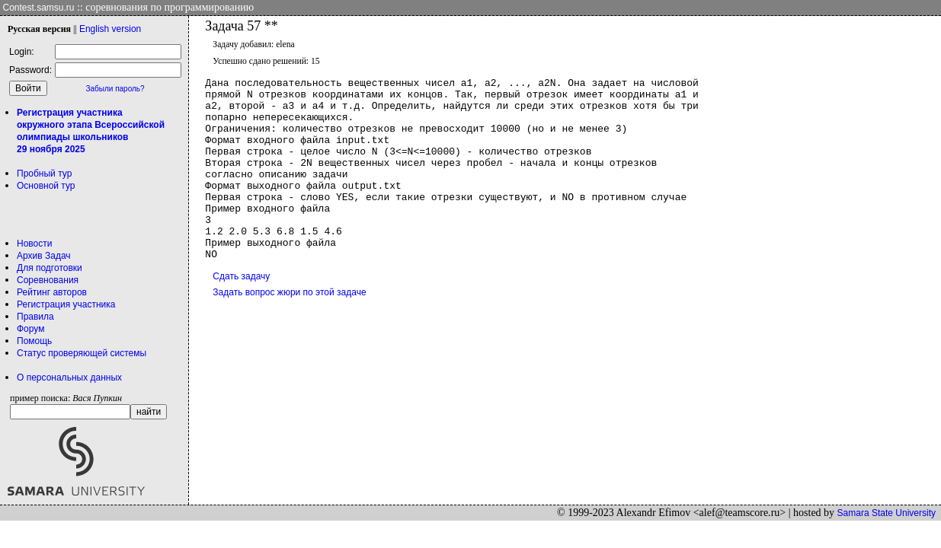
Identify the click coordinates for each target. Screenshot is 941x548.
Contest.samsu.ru (39, 7)
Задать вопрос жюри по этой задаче (289, 328)
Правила (35, 316)
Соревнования (47, 280)
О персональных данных (69, 377)
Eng (110, 29)
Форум (30, 328)
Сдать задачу (241, 312)
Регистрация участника (66, 304)
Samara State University (886, 513)
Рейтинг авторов (52, 292)
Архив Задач (44, 255)
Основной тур (46, 185)
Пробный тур (44, 173)
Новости (34, 243)
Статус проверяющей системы (81, 353)
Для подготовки (49, 268)
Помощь (34, 341)
